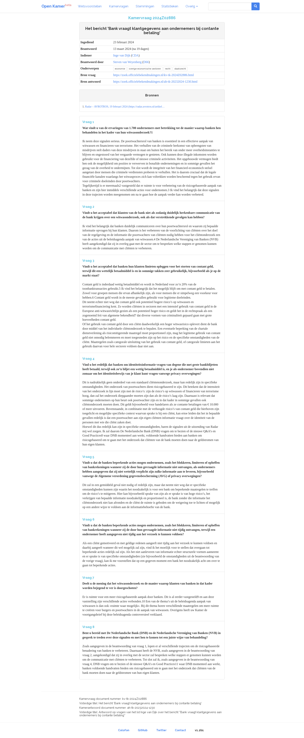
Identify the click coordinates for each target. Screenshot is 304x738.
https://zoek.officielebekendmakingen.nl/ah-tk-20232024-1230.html (155, 81)
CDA (135, 55)
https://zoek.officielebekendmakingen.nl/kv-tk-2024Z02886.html (153, 75)
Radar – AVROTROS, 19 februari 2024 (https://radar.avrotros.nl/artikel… (125, 106)
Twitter (161, 730)
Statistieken (170, 6)
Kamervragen (118, 6)
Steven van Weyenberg (127, 62)
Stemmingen (145, 6)
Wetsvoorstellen (90, 6)
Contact (180, 730)
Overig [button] (192, 6)
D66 (146, 62)
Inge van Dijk (121, 55)
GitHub (142, 730)
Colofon (123, 730)
